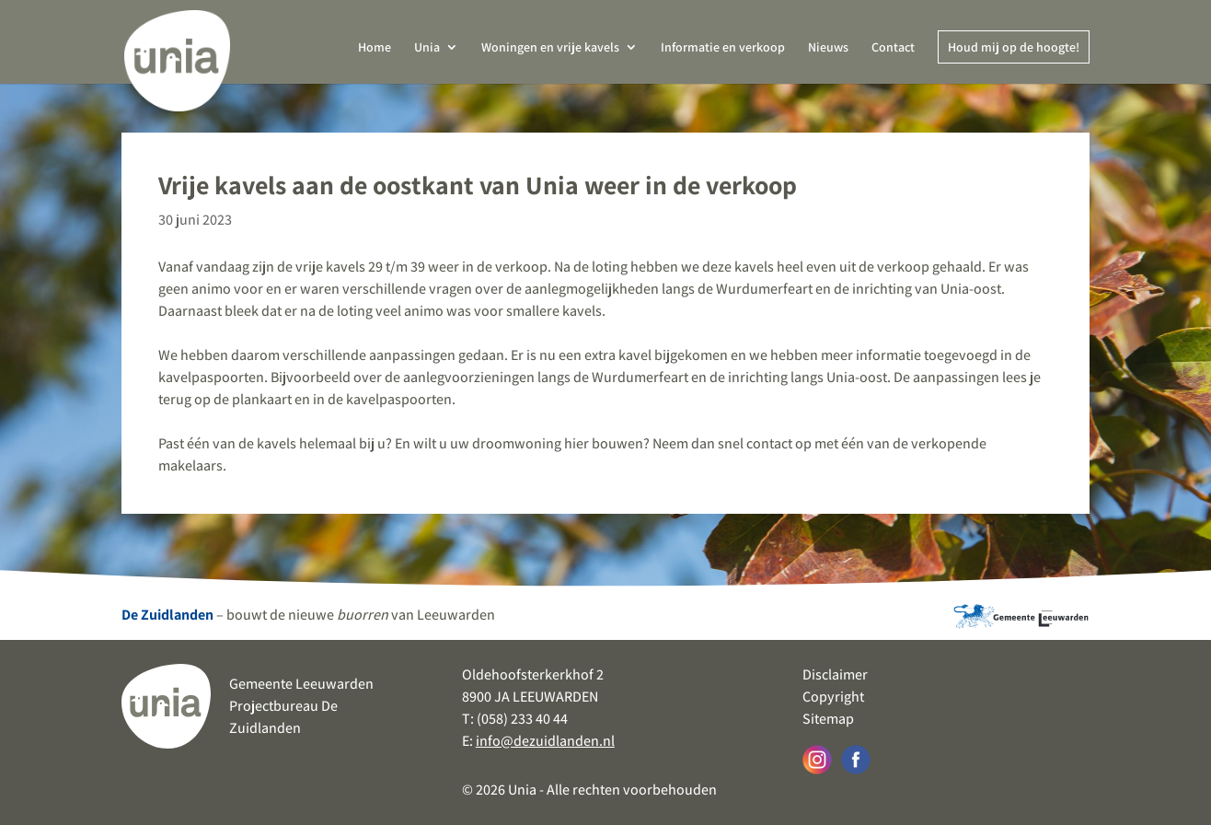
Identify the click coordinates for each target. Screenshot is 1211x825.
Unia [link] (427, 48)
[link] (177, 54)
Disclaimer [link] (835, 674)
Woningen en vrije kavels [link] (550, 48)
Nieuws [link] (828, 48)
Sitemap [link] (828, 718)
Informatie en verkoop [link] (723, 48)
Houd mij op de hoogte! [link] (1013, 47)
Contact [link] (893, 48)
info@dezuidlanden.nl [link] (545, 740)
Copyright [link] (833, 696)
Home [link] (374, 48)
